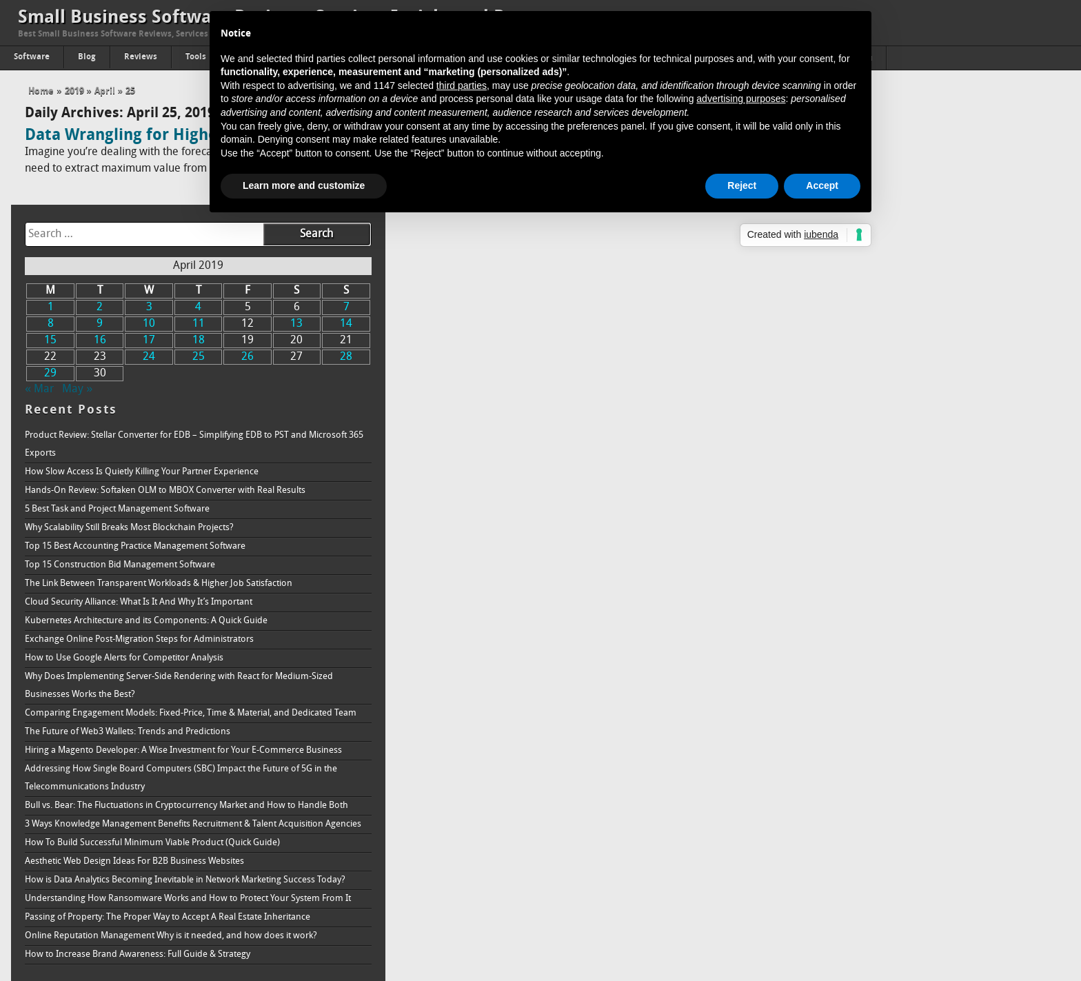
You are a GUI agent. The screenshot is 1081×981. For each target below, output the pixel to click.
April (104, 91)
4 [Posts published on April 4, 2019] (901, 173)
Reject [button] (741, 185)
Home (41, 91)
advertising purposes (740, 98)
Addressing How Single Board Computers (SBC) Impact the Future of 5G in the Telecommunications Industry (894, 679)
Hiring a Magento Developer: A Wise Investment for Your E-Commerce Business (885, 642)
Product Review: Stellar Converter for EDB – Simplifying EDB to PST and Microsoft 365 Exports (887, 309)
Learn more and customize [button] (304, 185)
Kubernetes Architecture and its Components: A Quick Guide (867, 486)
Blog (87, 57)
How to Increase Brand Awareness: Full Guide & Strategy (858, 927)
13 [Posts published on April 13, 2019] (989, 189)
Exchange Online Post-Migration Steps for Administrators (860, 504)
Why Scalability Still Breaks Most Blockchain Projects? (850, 393)
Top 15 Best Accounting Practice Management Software (856, 411)
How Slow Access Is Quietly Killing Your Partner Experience (863, 337)
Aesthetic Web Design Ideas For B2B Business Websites (855, 798)
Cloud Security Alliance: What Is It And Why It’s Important (859, 467)
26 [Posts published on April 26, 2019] (945, 222)
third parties (461, 85)
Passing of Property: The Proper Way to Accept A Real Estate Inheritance (888, 890)
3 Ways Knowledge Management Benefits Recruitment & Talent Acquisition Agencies (895, 752)
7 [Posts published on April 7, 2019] (1033, 173)
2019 (74, 91)
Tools (195, 57)
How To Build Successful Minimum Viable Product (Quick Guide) (873, 780)
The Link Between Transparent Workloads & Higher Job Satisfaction (879, 449)
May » (798, 255)
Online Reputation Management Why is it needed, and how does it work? (892, 908)
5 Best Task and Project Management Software (838, 374)
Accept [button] (822, 185)
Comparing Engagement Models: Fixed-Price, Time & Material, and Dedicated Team (899, 587)
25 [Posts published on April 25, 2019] (901, 222)
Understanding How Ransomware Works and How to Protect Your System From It (893, 862)
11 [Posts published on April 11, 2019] (901, 189)
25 (130, 91)
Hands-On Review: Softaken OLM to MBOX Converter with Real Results (886, 356)
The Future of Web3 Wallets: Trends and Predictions (848, 615)
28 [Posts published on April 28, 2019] (1033, 222)
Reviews (140, 57)
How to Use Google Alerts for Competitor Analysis (845, 523)
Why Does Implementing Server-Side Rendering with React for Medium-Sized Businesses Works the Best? (900, 551)
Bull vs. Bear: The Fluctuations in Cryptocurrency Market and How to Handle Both (897, 715)
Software (32, 57)
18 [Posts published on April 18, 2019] (901, 206)
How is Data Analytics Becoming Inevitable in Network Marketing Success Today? (891, 826)
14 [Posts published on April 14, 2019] (1033, 189)
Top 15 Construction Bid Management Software (841, 430)
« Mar (760, 255)
